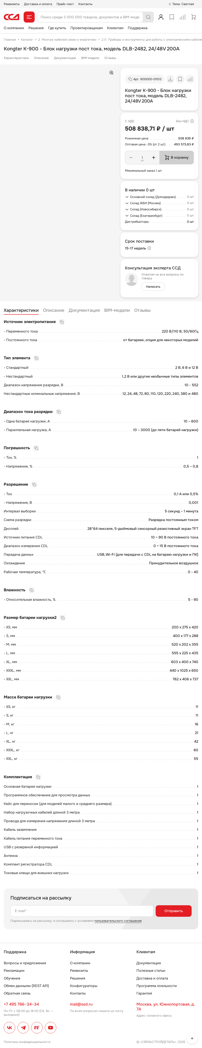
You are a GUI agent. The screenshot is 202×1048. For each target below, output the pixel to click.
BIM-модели (90, 58)
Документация (65, 58)
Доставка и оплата (38, 4)
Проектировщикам (86, 28)
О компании (14, 28)
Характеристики (16, 58)
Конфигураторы (83, 985)
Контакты (85, 4)
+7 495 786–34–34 (21, 1004)
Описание (41, 58)
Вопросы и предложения (25, 963)
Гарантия (144, 993)
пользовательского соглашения (118, 921)
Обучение (12, 978)
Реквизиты (12, 4)
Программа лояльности (156, 985)
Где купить (57, 28)
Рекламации (14, 970)
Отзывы (110, 58)
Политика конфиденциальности (27, 1042)
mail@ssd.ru (81, 1004)
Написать (153, 287)
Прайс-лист (65, 4)
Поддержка (137, 28)
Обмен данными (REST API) (26, 985)
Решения (36, 28)
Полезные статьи (150, 970)
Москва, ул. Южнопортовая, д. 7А (165, 1007)
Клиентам (115, 28)
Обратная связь (17, 993)
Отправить (173, 911)
